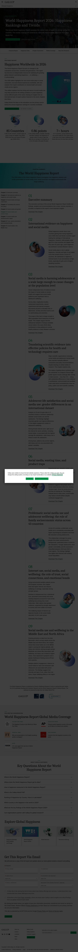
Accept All (30, 478)
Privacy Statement (57, 474)
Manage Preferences (41, 478)
